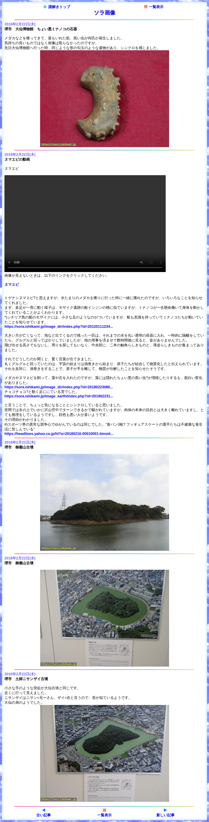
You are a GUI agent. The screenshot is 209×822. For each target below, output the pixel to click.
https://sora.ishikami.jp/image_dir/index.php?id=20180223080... (58, 387)
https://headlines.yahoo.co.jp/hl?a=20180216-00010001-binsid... (58, 434)
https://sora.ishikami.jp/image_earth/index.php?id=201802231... (58, 396)
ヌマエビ (11, 285)
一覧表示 (153, 7)
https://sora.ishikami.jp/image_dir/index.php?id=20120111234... (58, 327)
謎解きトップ (57, 7)
